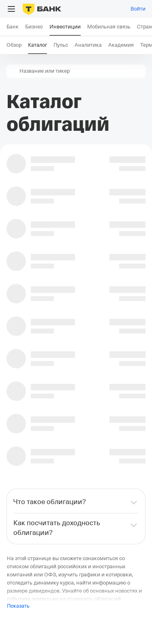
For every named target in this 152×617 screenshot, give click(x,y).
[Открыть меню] (11, 9)
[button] (13, 71)
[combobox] (81, 71)
